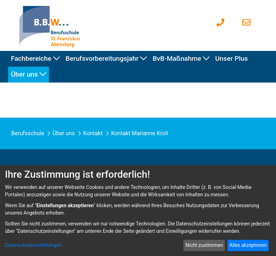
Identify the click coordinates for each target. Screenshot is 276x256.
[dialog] (138, 210)
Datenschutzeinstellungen (33, 245)
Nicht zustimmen (204, 245)
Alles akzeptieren (247, 245)
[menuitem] (35, 59)
